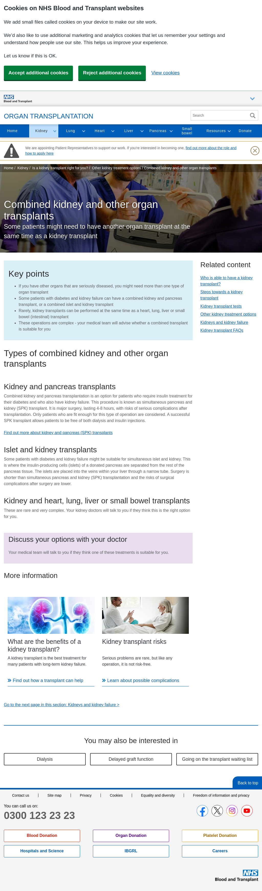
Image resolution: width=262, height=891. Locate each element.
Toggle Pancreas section (171, 130)
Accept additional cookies (38, 72)
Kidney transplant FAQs (221, 330)
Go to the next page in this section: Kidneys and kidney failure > (61, 705)
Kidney (41, 131)
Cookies (116, 795)
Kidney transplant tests (221, 306)
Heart (100, 131)
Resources (216, 131)
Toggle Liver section (142, 130)
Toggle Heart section (112, 130)
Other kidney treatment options (228, 314)
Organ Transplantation (48, 116)
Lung (70, 131)
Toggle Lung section (83, 130)
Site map (54, 795)
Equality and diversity (158, 795)
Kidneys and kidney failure (224, 322)
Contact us (20, 795)
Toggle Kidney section (54, 130)
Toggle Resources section (229, 130)
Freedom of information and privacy (221, 795)
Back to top (248, 783)
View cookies (165, 72)
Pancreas (158, 131)
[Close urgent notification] (254, 150)
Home (12, 131)
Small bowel (187, 131)
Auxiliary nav (252, 99)
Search (252, 116)
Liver (128, 131)
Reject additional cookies (112, 72)
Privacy (86, 795)
